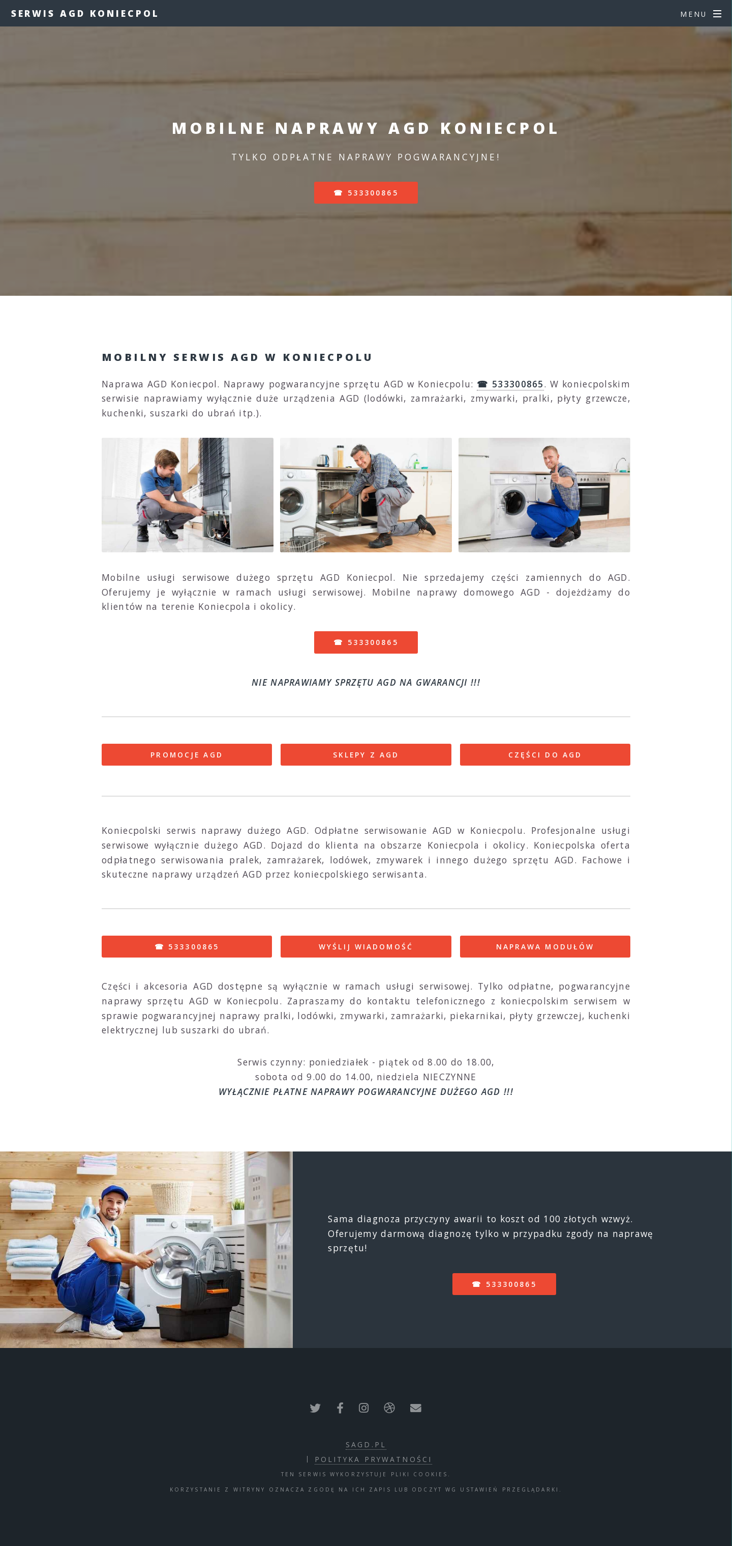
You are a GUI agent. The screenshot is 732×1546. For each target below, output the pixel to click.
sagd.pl (366, 1444)
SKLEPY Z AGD (366, 755)
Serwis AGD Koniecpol (85, 13)
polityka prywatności (373, 1459)
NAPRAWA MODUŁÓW (545, 946)
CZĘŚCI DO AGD (545, 755)
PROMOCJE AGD (186, 755)
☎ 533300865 (365, 193)
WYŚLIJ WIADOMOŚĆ (366, 946)
